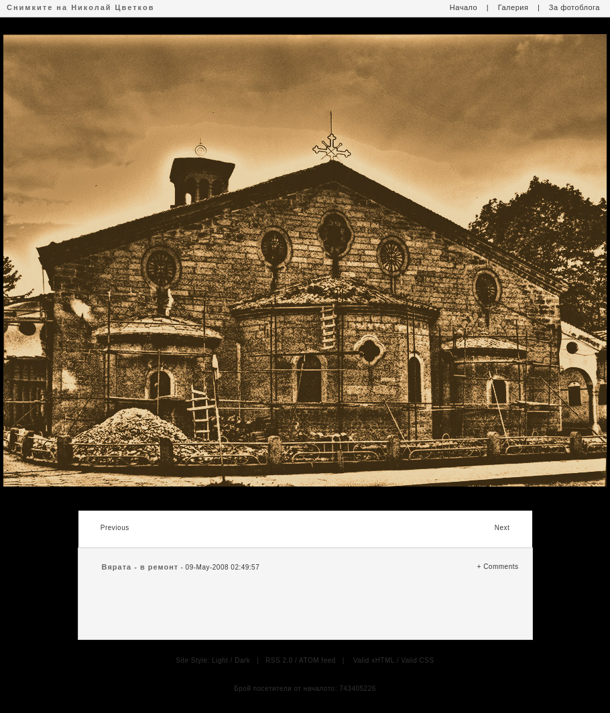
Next (502, 527)
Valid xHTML (374, 660)
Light (220, 660)
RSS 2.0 (279, 660)
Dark (242, 660)
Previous (115, 527)
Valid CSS (417, 660)
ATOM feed (317, 660)
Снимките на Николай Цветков (80, 7)
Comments (500, 566)
